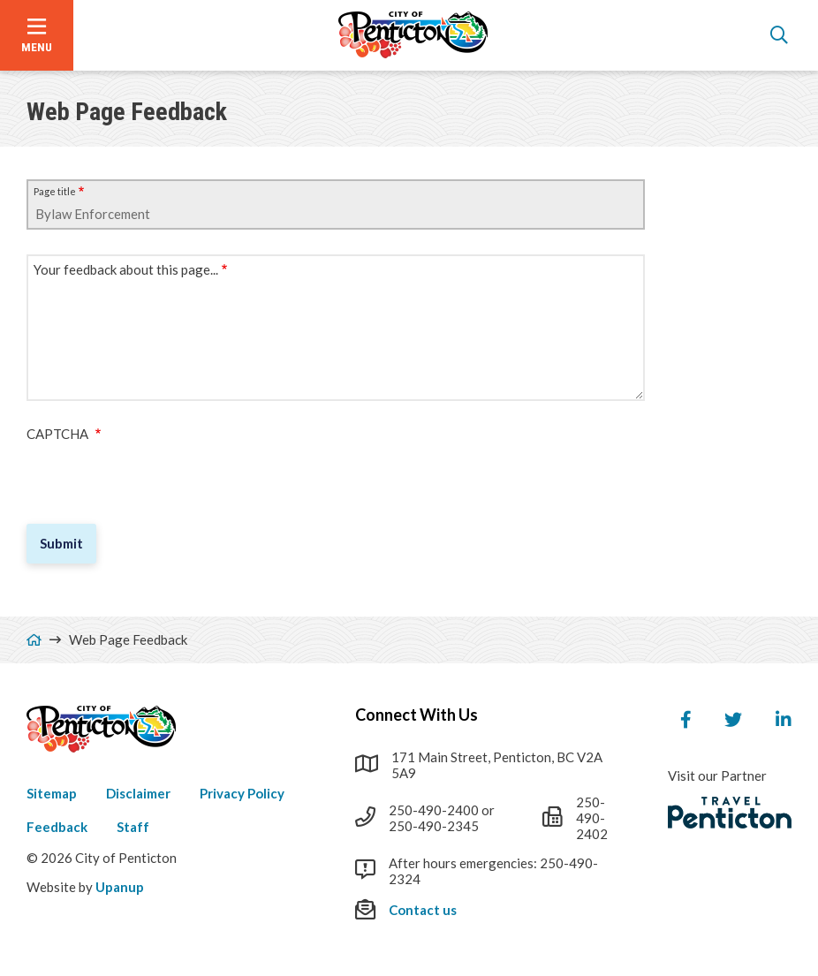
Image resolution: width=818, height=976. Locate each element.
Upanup (119, 887)
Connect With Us (416, 714)
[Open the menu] (36, 35)
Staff (133, 827)
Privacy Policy (242, 793)
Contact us (423, 910)
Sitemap (52, 793)
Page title (55, 191)
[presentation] (161, 476)
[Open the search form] (779, 35)
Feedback (57, 827)
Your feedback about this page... (126, 269)
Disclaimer (138, 793)
